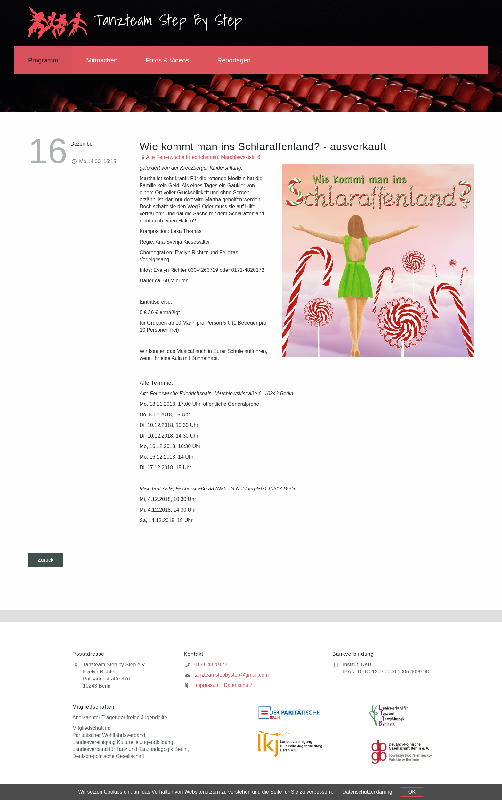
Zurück (45, 559)
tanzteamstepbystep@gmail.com (231, 675)
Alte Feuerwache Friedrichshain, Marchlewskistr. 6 (203, 157)
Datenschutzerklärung (367, 792)
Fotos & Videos (167, 60)
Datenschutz (238, 685)
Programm (43, 60)
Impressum (207, 685)
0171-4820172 (210, 664)
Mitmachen (101, 60)
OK (412, 792)
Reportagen (234, 60)
